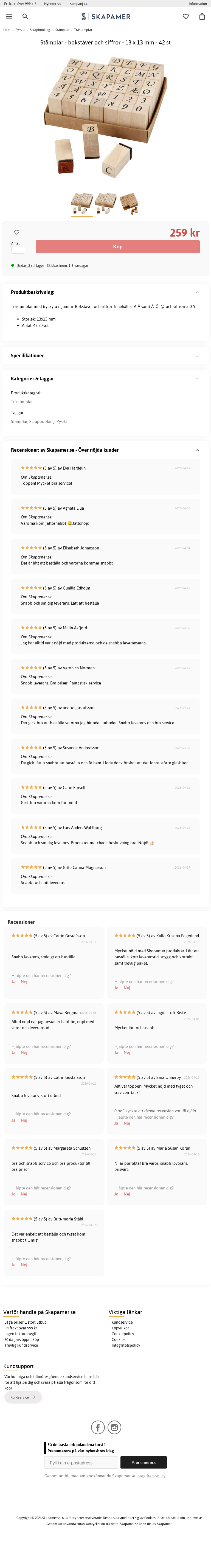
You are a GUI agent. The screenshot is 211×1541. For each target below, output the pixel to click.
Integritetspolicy (126, 1345)
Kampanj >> (78, 3)
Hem (6, 30)
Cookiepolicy (123, 1333)
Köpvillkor (120, 1328)
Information (198, 3)
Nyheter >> (52, 3)
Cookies (118, 1339)
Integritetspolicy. (151, 1475)
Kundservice (122, 1322)
